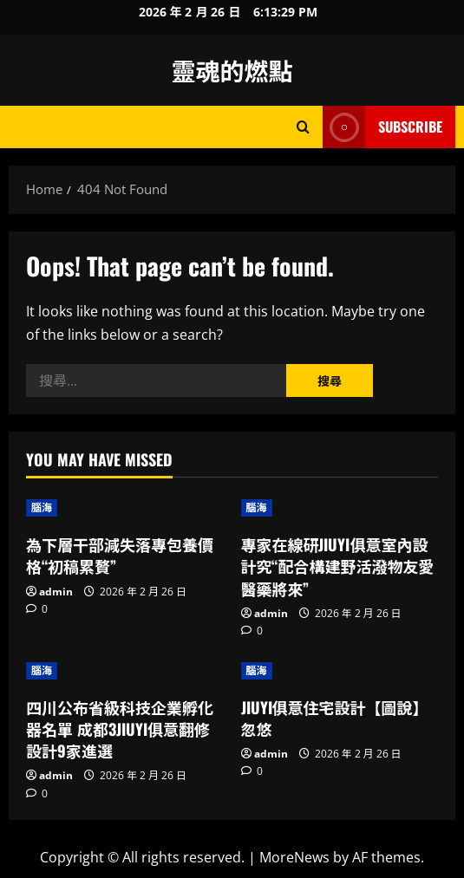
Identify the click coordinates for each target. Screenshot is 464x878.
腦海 (41, 507)
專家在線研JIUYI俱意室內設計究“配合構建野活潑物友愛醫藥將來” (338, 566)
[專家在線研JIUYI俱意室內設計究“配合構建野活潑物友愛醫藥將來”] (340, 508)
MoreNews (294, 857)
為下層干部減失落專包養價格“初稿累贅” (119, 555)
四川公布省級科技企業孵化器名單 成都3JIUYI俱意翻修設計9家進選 (119, 729)
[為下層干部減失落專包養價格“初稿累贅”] (125, 508)
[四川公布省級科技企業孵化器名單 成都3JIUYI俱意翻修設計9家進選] (125, 671)
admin (56, 591)
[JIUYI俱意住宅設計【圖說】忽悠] (340, 671)
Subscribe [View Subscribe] (382, 127)
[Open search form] (303, 127)
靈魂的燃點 (231, 70)
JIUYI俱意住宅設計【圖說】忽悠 (334, 718)
